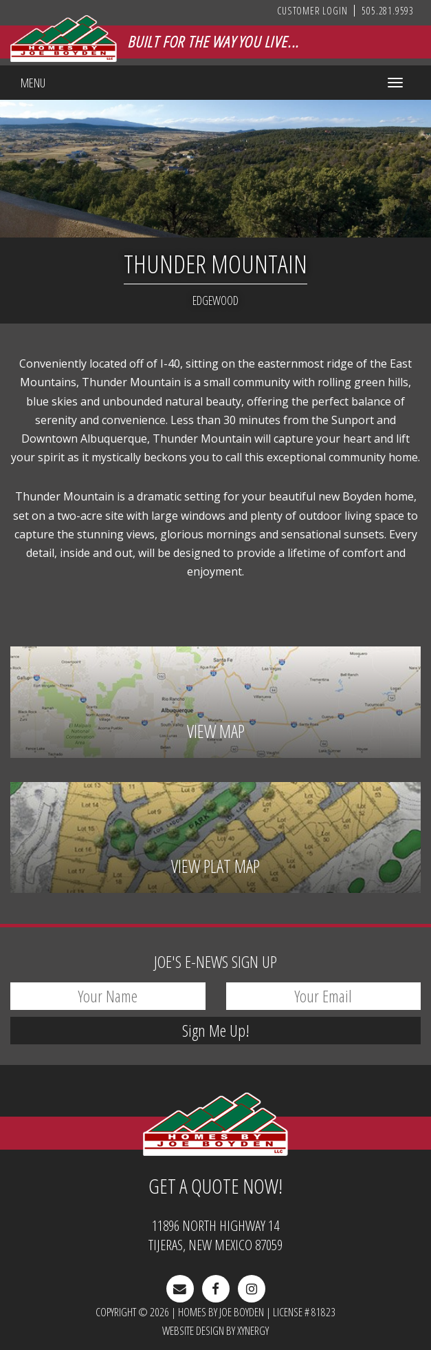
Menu (33, 82)
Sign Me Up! (216, 1030)
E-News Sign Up (215, 961)
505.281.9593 (388, 10)
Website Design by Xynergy (215, 1330)
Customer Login (312, 10)
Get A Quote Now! (215, 1186)
